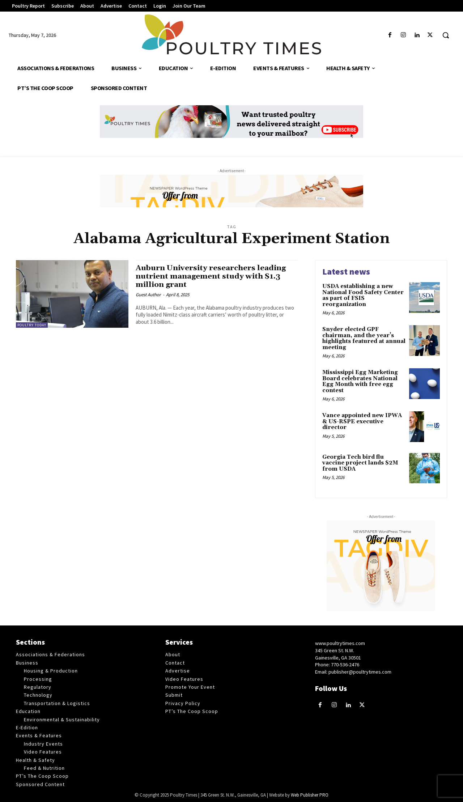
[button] (445, 35)
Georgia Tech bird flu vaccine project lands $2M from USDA (360, 463)
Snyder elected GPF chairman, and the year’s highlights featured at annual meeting (363, 338)
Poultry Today (31, 325)
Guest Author (148, 295)
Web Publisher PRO (309, 795)
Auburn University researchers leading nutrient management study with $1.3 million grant (213, 276)
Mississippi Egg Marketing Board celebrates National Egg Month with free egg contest (360, 381)
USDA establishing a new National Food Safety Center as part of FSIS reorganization (363, 295)
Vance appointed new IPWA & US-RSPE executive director (362, 421)
